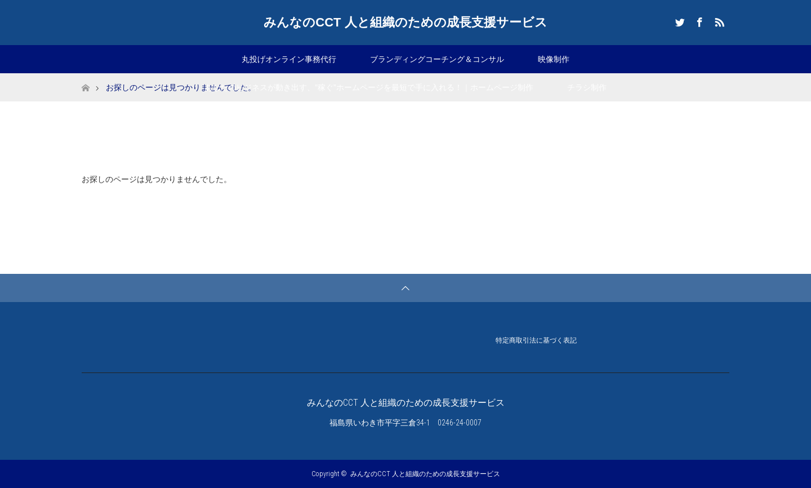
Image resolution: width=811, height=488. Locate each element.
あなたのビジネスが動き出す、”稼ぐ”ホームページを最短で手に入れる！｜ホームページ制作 (368, 87)
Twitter (678, 20)
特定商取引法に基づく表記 (536, 341)
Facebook (698, 20)
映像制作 (553, 59)
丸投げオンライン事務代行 (289, 59)
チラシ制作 (587, 87)
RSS (718, 20)
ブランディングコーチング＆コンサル (437, 59)
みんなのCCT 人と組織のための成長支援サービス (405, 22)
